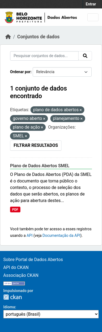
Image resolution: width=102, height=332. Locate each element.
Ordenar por (20, 72)
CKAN (12, 297)
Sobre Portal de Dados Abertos (33, 259)
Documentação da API (61, 235)
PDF (15, 210)
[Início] (8, 36)
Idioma (9, 307)
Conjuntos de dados (38, 36)
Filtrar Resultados (36, 145)
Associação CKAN (21, 275)
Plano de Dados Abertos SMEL (39, 165)
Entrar (91, 4)
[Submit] (85, 55)
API (30, 235)
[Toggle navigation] (92, 17)
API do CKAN (16, 267)
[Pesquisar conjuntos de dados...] (44, 56)
